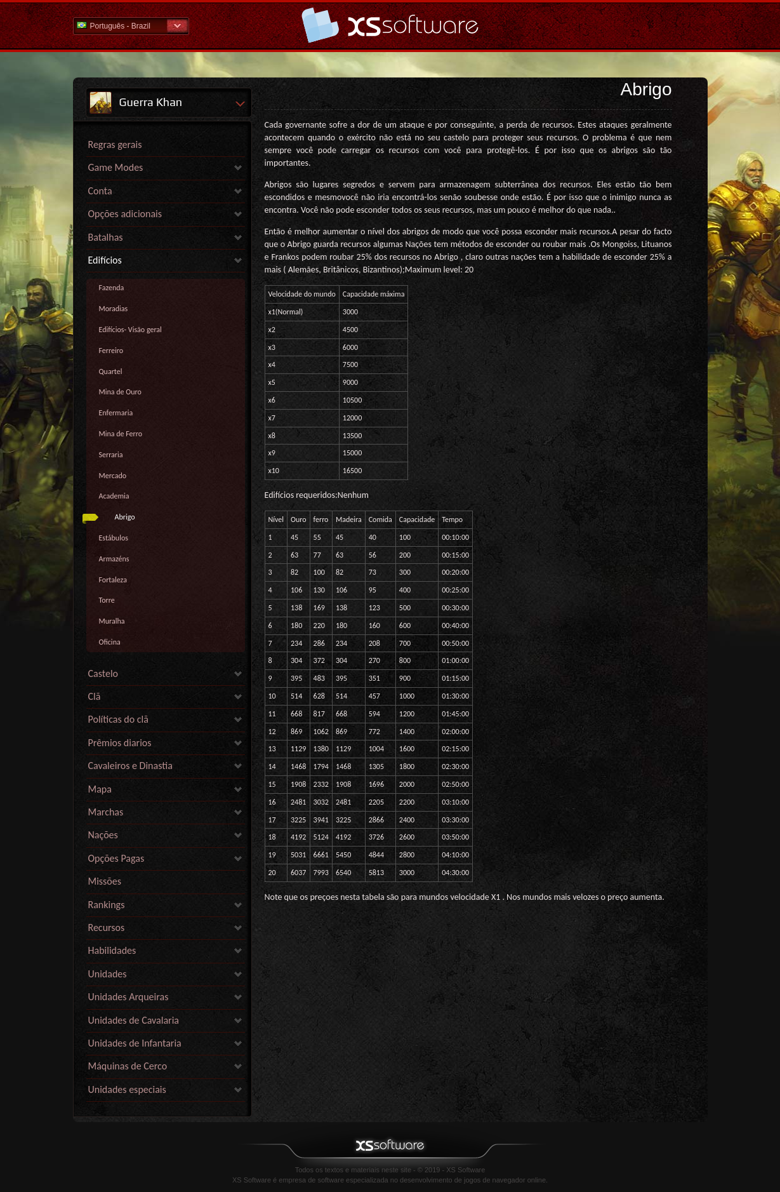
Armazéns (114, 558)
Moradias (113, 308)
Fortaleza (113, 579)
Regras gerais (115, 144)
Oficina (110, 642)
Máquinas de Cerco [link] (128, 1066)
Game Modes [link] (115, 167)
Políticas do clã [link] (118, 719)
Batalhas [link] (105, 237)
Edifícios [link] (105, 260)
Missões (105, 881)
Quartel (110, 371)
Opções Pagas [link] (116, 858)
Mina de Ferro (121, 433)
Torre (107, 600)
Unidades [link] (107, 974)
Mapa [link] (100, 789)
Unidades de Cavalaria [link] (133, 1020)
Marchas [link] (106, 812)
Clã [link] (94, 696)
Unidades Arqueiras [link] (128, 997)
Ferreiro (111, 350)
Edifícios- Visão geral (130, 329)
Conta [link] (100, 191)
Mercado (113, 475)
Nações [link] (103, 835)
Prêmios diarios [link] (120, 743)
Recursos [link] (106, 927)
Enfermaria (116, 412)
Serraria (111, 454)
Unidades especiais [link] (127, 1089)
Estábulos (113, 537)
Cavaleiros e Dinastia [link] (130, 766)
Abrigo (125, 516)
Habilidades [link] (112, 950)
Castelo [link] (103, 673)
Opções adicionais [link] (125, 214)
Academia (114, 496)
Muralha (112, 621)
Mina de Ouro (120, 391)
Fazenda (111, 287)
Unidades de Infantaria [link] (135, 1043)
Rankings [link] (106, 905)
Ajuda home (390, 25)
